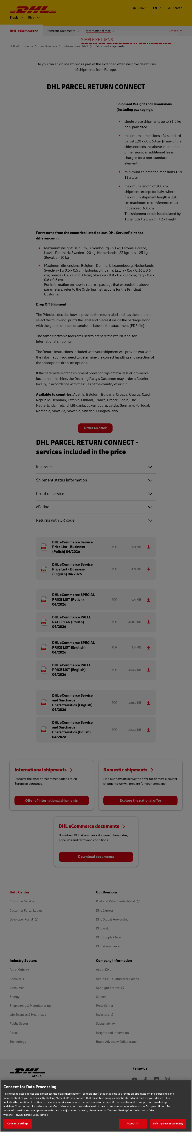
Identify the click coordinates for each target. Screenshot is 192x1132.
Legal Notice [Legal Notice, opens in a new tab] (40, 1115)
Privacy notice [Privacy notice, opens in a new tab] (23, 1115)
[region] (96, 1106)
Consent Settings (17, 1123)
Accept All (133, 1123)
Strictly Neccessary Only (168, 1123)
